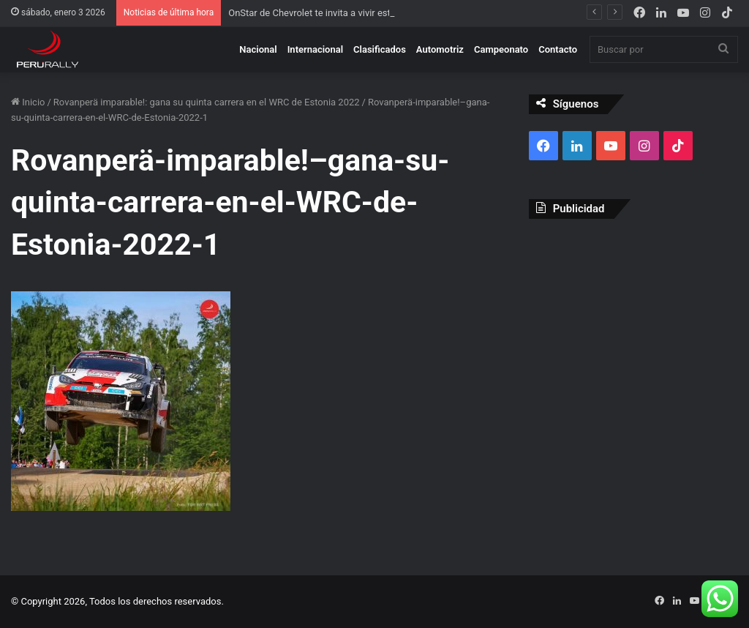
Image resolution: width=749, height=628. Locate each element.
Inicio (28, 102)
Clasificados (379, 49)
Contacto (557, 49)
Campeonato (501, 49)
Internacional (315, 49)
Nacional (257, 49)
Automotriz (440, 49)
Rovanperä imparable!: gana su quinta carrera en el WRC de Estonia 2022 (206, 102)
